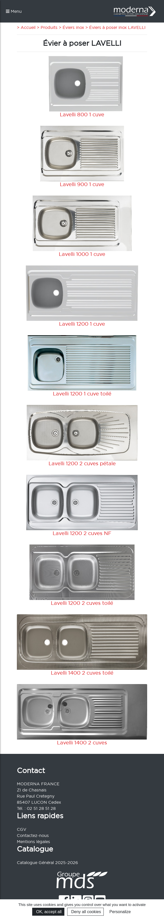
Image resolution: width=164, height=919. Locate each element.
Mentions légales (33, 841)
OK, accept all (48, 912)
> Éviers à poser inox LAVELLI (115, 27)
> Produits (46, 27)
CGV (21, 829)
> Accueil (26, 27)
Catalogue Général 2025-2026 (47, 862)
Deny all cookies (85, 912)
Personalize (120, 912)
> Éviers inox (70, 27)
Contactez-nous (33, 835)
